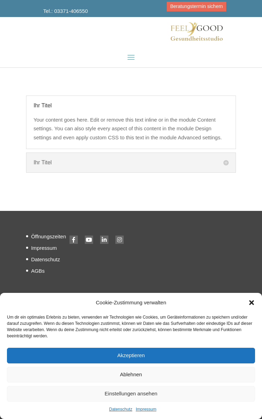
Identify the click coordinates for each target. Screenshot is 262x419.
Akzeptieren (131, 355)
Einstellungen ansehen (131, 393)
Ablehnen (131, 374)
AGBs (37, 271)
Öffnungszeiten (48, 236)
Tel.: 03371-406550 (65, 11)
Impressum (146, 409)
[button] (251, 302)
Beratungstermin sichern (196, 6)
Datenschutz (120, 409)
